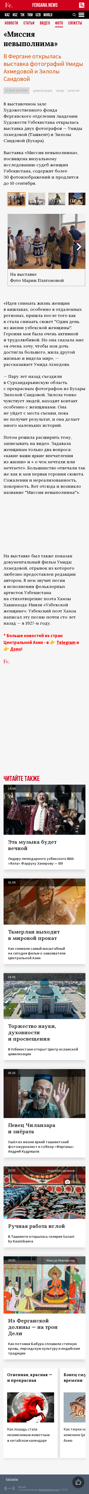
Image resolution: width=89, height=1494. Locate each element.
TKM (30, 14)
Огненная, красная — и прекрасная (29, 1377)
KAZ (7, 14)
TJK (22, 14)
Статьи (29, 23)
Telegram (65, 642)
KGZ (15, 14)
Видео (45, 23)
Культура (74, 90)
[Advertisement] (44, 717)
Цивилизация (42, 90)
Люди (60, 90)
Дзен (15, 649)
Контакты (12, 1479)
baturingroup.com (49, 1490)
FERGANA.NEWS (45, 5)
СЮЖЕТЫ (75, 23)
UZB (38, 14)
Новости (11, 23)
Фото (59, 23)
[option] (16, 199)
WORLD (47, 14)
